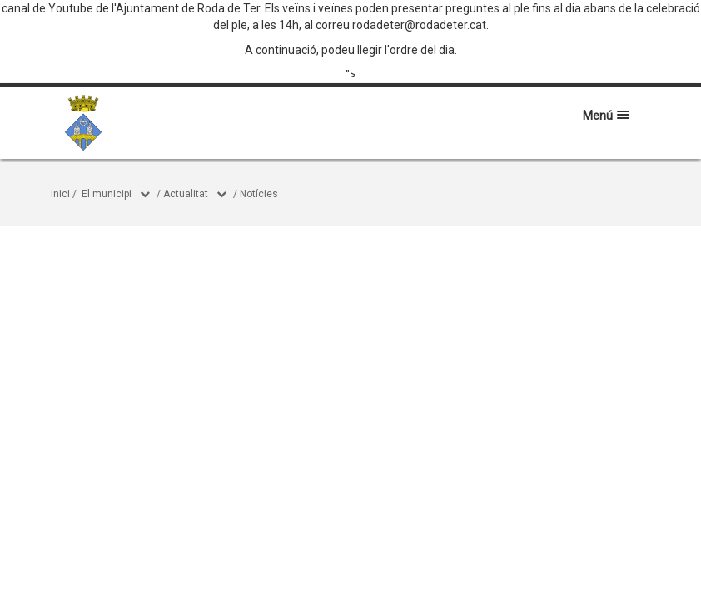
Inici (60, 194)
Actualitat (185, 194)
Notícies (259, 194)
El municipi (107, 194)
